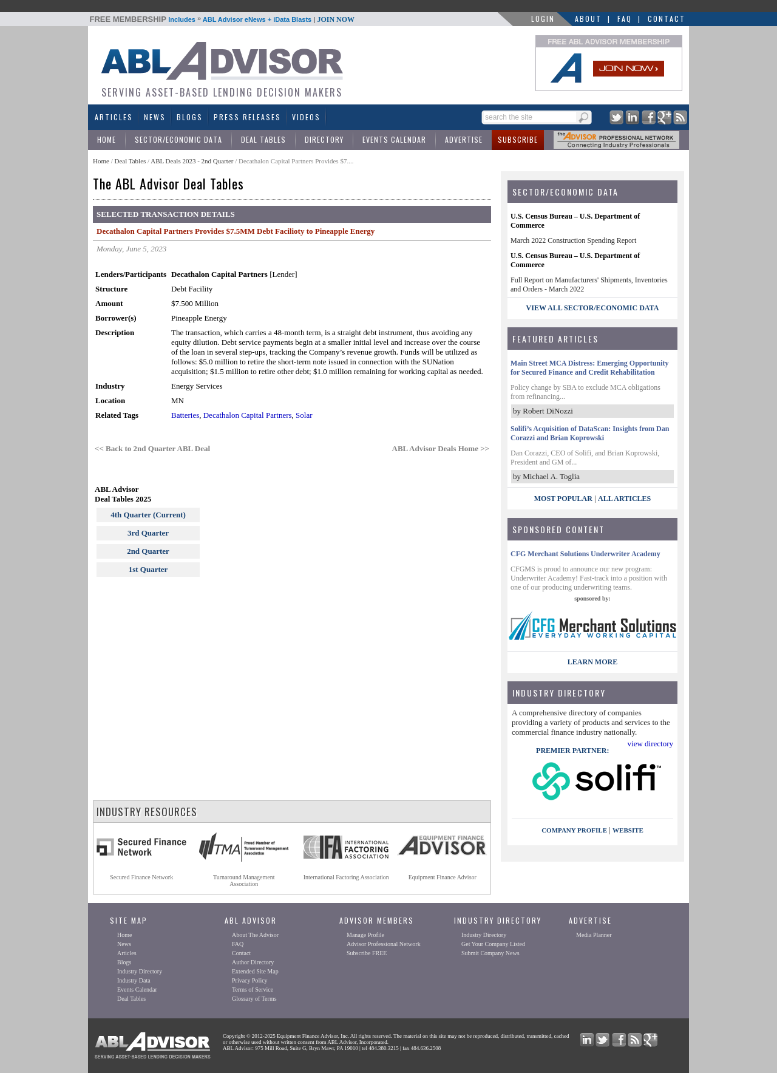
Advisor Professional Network (384, 944)
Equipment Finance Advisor (443, 877)
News (155, 117)
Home (106, 139)
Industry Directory (139, 971)
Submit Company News (490, 953)
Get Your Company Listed (493, 944)
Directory (324, 139)
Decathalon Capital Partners (247, 415)
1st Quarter (148, 569)
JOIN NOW (336, 19)
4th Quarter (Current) (148, 514)
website (627, 830)
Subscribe (518, 139)
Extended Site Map (255, 971)
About (588, 18)
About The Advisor (255, 935)
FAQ (624, 18)
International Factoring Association (346, 877)
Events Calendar (394, 139)
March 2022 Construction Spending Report (573, 240)
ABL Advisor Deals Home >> (440, 448)
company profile (574, 830)
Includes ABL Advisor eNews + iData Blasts (222, 19)
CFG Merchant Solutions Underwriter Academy (585, 554)
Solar (304, 415)
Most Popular (563, 498)
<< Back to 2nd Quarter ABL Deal (152, 448)
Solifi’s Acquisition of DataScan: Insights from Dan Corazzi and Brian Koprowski (590, 433)
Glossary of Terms (254, 998)
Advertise (464, 139)
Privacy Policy (250, 980)
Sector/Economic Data (178, 139)
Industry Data (134, 980)
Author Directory (253, 962)
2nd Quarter (148, 551)
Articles (114, 117)
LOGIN (543, 18)
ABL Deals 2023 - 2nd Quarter (193, 161)
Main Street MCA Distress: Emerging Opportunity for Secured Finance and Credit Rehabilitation (590, 367)
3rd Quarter (148, 532)
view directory (650, 743)
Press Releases (247, 117)
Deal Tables (263, 139)
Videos (306, 117)
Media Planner (594, 935)
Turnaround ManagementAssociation (244, 880)
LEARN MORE (592, 662)
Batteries (185, 415)
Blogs (190, 117)
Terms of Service (252, 989)
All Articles (624, 498)
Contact (666, 18)
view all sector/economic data (592, 308)
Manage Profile (365, 935)
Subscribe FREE (367, 953)
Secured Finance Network (141, 877)
